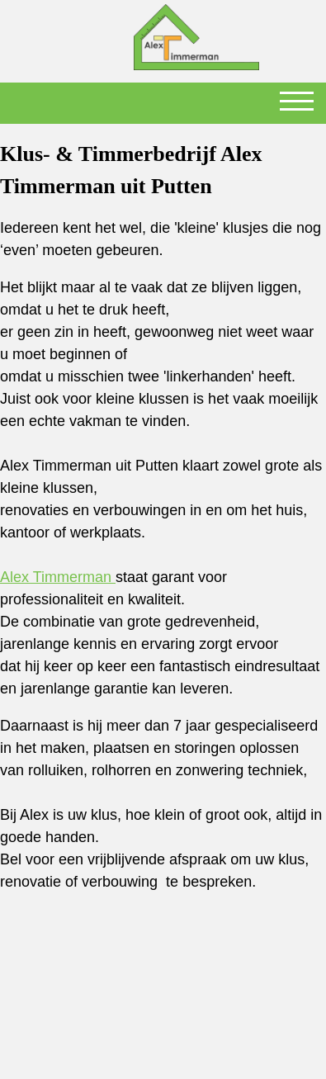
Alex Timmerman (58, 577)
